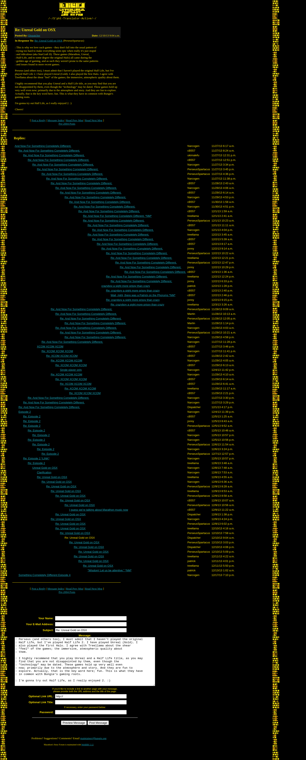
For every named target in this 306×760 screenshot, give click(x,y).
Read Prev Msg (74, 121)
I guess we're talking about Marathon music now (98, 510)
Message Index (55, 121)
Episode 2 (24, 412)
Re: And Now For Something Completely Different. (49, 151)
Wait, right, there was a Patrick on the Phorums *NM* (142, 295)
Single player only (71, 370)
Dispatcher (34, 36)
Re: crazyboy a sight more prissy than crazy (133, 291)
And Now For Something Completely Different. (43, 146)
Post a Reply (38, 121)
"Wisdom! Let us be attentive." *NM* (110, 571)
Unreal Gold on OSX (45, 468)
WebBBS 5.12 (87, 755)
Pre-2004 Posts (67, 124)
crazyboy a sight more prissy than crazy (125, 286)
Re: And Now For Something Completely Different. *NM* (117, 216)
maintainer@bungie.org (93, 748)
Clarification (44, 473)
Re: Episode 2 (32, 417)
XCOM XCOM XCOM (50, 347)
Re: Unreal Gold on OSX (48, 41)
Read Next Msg (93, 121)
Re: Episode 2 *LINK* (36, 459)
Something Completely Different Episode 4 (44, 575)
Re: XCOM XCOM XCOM (57, 351)
